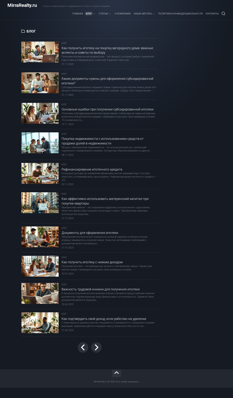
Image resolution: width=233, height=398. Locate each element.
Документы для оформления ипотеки (90, 241)
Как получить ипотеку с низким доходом (92, 270)
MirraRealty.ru (22, 6)
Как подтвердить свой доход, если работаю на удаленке (104, 327)
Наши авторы (143, 13)
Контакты (212, 13)
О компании (123, 13)
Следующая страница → (96, 358)
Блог (89, 13)
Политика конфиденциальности (180, 13)
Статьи (103, 13)
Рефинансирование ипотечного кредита (92, 177)
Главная (77, 13)
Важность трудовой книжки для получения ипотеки (101, 297)
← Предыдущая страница (83, 358)
